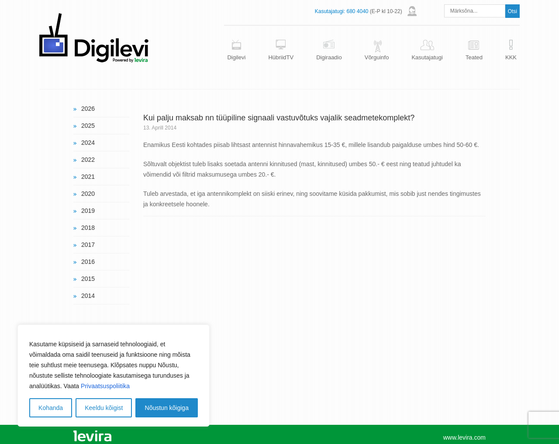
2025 (88, 125)
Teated (474, 57)
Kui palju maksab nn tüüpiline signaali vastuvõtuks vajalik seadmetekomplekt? (278, 117)
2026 (88, 108)
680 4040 (357, 11)
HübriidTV (280, 57)
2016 (88, 261)
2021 (88, 176)
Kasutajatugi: (330, 11)
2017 (88, 244)
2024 (88, 142)
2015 (88, 278)
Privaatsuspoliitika (105, 386)
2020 (88, 193)
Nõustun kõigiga (167, 407)
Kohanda (50, 407)
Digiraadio (329, 57)
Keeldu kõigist (104, 407)
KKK (511, 57)
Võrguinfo (377, 57)
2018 (88, 227)
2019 (88, 210)
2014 (88, 295)
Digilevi (236, 57)
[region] (113, 375)
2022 (88, 159)
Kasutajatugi (427, 57)
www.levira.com (464, 437)
